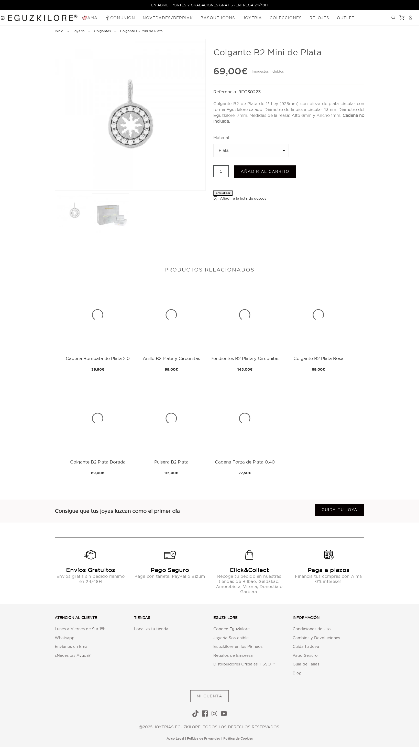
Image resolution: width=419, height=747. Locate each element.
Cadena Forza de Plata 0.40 (245, 462)
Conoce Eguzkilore (231, 628)
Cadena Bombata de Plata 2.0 (98, 358)
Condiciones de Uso (312, 628)
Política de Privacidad (203, 738)
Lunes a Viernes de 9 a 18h (80, 628)
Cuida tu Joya (306, 646)
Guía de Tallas (306, 664)
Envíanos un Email (72, 646)
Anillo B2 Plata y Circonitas (171, 358)
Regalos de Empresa (233, 655)
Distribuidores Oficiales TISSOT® (244, 664)
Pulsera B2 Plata (171, 462)
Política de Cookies (238, 738)
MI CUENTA (210, 696)
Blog (297, 673)
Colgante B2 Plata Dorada (98, 462)
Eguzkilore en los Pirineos (237, 646)
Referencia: (225, 91)
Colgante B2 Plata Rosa (318, 358)
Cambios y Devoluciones (316, 637)
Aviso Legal (175, 738)
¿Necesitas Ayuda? (73, 655)
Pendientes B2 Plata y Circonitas (245, 358)
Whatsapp (64, 637)
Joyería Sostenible (231, 637)
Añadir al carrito (265, 171)
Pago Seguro (305, 655)
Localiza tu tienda (151, 628)
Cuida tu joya (340, 509)
